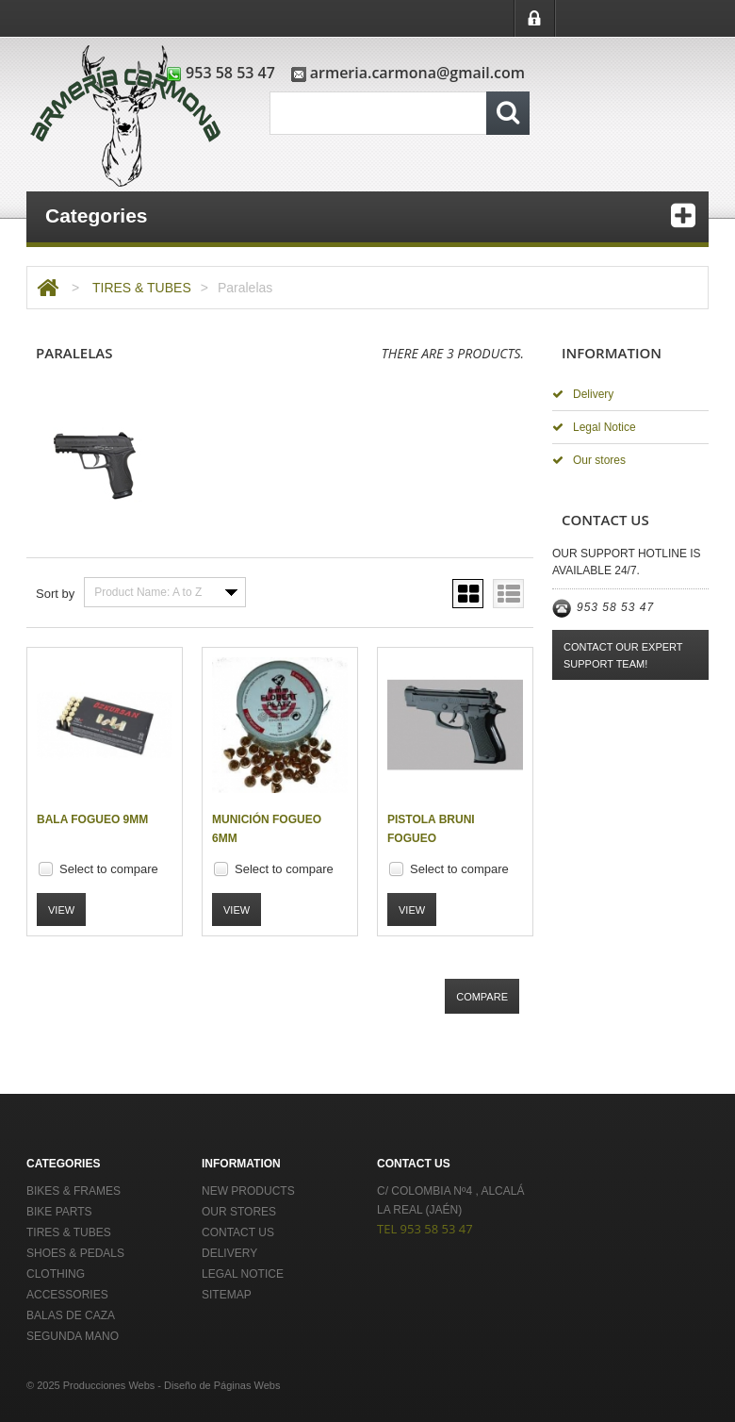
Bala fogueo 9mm (92, 819)
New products (248, 1191)
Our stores (589, 460)
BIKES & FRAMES (73, 1191)
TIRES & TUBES (141, 287)
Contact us (238, 1232)
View (61, 910)
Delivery (582, 394)
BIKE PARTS (59, 1211)
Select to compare (108, 869)
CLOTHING (55, 1274)
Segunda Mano (72, 1336)
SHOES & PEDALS (75, 1253)
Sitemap (227, 1294)
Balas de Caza (70, 1315)
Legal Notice (594, 427)
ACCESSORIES (67, 1294)
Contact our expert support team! (623, 655)
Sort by (55, 594)
